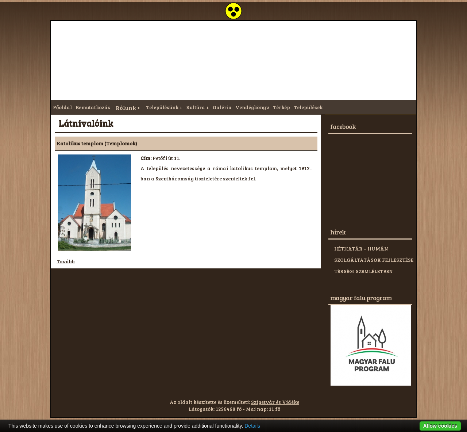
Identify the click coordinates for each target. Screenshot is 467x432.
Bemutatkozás (93, 107)
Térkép (281, 107)
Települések (308, 107)
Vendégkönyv (252, 107)
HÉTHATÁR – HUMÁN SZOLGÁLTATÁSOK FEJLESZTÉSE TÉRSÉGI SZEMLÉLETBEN (373, 260)
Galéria (222, 107)
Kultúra (195, 107)
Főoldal (62, 107)
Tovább (66, 261)
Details (252, 426)
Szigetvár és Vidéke (275, 401)
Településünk (162, 107)
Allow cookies (440, 426)
